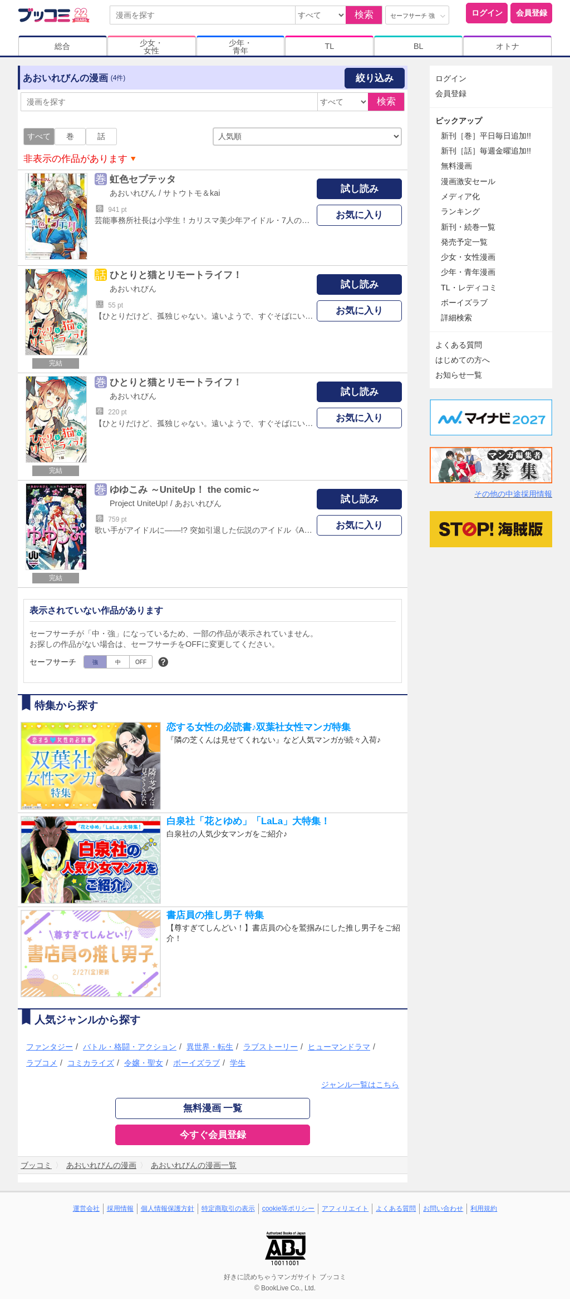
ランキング (460, 211)
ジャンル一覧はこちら (360, 1084)
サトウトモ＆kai (191, 193)
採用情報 (120, 1208)
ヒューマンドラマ (339, 1046)
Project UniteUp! (139, 503)
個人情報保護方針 (167, 1208)
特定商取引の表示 (228, 1208)
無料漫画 (456, 165)
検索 (364, 14)
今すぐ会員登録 (213, 1135)
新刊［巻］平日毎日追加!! (486, 135)
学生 (237, 1062)
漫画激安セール (468, 181)
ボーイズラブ (196, 1062)
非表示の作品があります (75, 159)
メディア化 (460, 196)
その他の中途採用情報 (513, 493)
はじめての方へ (462, 359)
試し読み (360, 189)
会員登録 (531, 12)
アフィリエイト (345, 1208)
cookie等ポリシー (288, 1208)
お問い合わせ (443, 1208)
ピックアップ (458, 120)
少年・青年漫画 (468, 272)
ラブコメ (41, 1062)
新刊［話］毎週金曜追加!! (486, 150)
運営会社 (86, 1208)
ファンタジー (49, 1046)
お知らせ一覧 (458, 374)
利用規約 (483, 1208)
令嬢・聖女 (143, 1062)
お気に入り (359, 215)
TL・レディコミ (469, 287)
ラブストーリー (270, 1046)
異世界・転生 (209, 1046)
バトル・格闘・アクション (129, 1046)
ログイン (487, 12)
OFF (140, 662)
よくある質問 (458, 344)
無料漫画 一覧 (213, 1108)
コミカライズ (90, 1062)
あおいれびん (133, 193)
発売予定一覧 (464, 241)
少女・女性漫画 (468, 257)
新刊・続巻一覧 (468, 226)
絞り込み (375, 78)
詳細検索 (456, 317)
